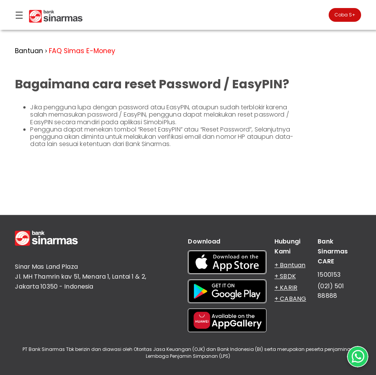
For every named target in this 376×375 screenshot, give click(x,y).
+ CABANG (290, 298)
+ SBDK (285, 276)
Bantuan (29, 50)
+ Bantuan (289, 265)
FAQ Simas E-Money (82, 50)
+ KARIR (285, 287)
